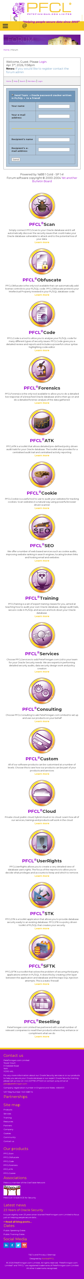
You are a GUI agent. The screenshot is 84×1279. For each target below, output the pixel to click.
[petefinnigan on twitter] (18, 1245)
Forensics (42, 388)
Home (6, 50)
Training (42, 598)
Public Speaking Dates (14, 1230)
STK (42, 913)
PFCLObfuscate (11, 1157)
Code (42, 332)
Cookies (7, 1133)
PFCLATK (8, 1169)
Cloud (42, 811)
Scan (42, 224)
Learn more (42, 242)
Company (8, 1129)
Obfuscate (42, 280)
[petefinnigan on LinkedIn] (6, 1245)
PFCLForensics (11, 1165)
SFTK (42, 966)
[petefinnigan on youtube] (24, 1245)
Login (43, 61)
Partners (8, 1125)
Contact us (9, 1141)
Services (42, 653)
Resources (8, 1121)
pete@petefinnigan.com (15, 1083)
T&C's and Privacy (37, 1254)
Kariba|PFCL (48, 1258)
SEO (42, 545)
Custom (42, 758)
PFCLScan (9, 1153)
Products (8, 1109)
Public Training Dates (14, 1234)
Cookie (42, 493)
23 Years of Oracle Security (23, 1210)
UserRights (42, 861)
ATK (42, 440)
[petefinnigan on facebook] (12, 1245)
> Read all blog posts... (18, 1221)
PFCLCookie (9, 1173)
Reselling (42, 1021)
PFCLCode (9, 1161)
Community (10, 1137)
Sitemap (51, 1254)
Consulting (42, 709)
